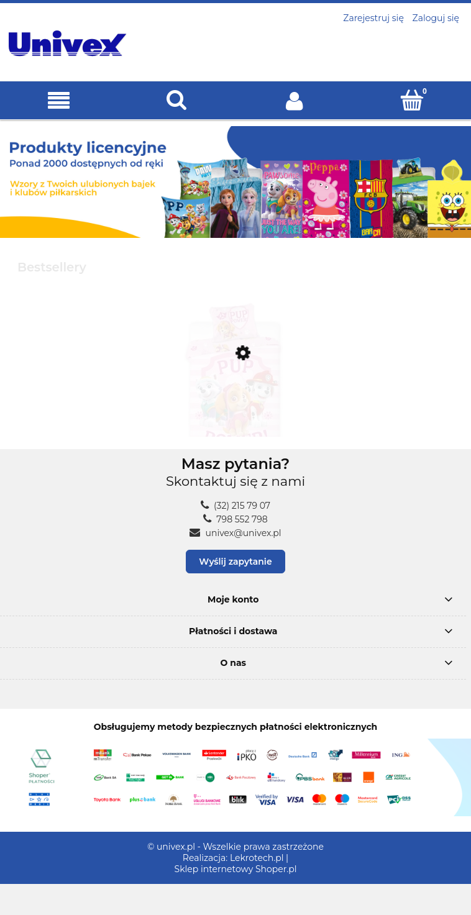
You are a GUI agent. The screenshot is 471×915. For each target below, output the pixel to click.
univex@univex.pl (235, 533)
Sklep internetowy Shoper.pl (236, 869)
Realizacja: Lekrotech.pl (233, 857)
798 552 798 (235, 519)
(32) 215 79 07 (235, 505)
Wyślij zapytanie (235, 561)
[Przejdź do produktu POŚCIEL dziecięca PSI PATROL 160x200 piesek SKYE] (235, 411)
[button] (59, 101)
